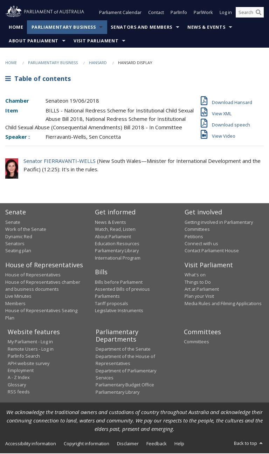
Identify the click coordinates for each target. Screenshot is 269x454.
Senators (15, 244)
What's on (195, 275)
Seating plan (18, 251)
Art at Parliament (202, 290)
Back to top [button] (249, 444)
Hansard (98, 63)
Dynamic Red (18, 237)
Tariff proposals (111, 304)
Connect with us (201, 244)
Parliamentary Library (117, 251)
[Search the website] (250, 13)
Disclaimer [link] (128, 444)
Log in (226, 13)
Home (16, 28)
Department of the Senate (123, 350)
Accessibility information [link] (30, 444)
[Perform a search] (258, 13)
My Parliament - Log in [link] (30, 342)
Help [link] (179, 444)
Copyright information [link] (86, 444)
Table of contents (38, 79)
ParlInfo (179, 13)
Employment (21, 371)
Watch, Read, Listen (115, 230)
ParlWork (203, 13)
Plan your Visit (199, 297)
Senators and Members (141, 28)
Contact (156, 13)
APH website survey (28, 364)
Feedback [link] (156, 444)
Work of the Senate (25, 230)
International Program (117, 258)
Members (15, 304)
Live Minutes (18, 297)
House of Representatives (33, 275)
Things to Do (198, 283)
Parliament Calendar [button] (120, 13)
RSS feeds (19, 392)
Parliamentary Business (64, 28)
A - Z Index (19, 378)
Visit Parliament (96, 41)
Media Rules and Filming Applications (223, 304)
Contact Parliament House (212, 251)
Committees (196, 342)
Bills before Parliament (119, 283)
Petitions (194, 237)
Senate (12, 223)
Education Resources (117, 244)
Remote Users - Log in (31, 349)
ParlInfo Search (24, 356)
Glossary (17, 385)
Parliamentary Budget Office (125, 385)
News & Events (206, 28)
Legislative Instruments (119, 311)
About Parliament (33, 41)
